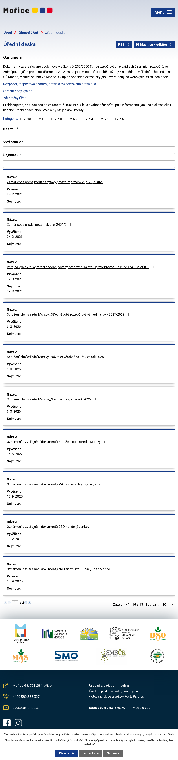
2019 (42, 119)
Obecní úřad (28, 32)
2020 (58, 119)
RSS (124, 45)
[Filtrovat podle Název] (89, 135)
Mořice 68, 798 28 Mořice (32, 685)
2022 (73, 119)
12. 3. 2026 (15, 279)
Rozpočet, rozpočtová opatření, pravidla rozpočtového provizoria (49, 84)
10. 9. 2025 (15, 496)
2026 (120, 119)
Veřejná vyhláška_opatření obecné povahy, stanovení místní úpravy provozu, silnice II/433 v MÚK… (81, 267)
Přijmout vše (66, 753)
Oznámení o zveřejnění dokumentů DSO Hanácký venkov (51, 527)
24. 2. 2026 (15, 194)
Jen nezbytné (91, 753)
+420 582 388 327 (26, 696)
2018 (27, 119)
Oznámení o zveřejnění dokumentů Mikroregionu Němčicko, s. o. (57, 484)
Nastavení (113, 753)
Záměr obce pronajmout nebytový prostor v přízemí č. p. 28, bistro (58, 182)
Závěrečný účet (14, 98)
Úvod (7, 32)
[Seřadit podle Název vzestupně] (18, 127)
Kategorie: (10, 119)
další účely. (168, 734)
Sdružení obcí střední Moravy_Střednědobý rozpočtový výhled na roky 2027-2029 (69, 314)
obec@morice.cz (26, 707)
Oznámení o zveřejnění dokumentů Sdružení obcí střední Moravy (57, 442)
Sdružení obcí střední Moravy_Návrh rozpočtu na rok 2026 (52, 399)
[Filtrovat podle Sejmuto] (89, 164)
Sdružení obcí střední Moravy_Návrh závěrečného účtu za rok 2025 (58, 357)
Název (9, 129)
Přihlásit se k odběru (154, 45)
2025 (104, 119)
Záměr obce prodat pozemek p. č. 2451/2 (40, 224)
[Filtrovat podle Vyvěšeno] (89, 150)
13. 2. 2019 (15, 539)
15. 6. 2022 (15, 454)
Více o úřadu (141, 707)
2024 (89, 119)
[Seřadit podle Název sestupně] (18, 128)
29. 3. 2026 (15, 291)
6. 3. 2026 (14, 326)
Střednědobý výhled (17, 91)
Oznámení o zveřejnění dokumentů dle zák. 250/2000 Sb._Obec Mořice (62, 569)
